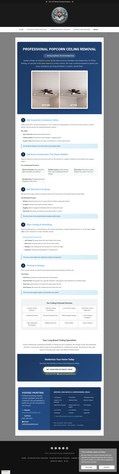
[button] (97, 29)
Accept (107, 467)
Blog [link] (66, 461)
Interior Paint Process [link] (60, 29)
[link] (59, 15)
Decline (89, 467)
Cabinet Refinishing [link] (81, 29)
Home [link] (21, 29)
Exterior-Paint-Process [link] (37, 29)
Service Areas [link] (57, 461)
